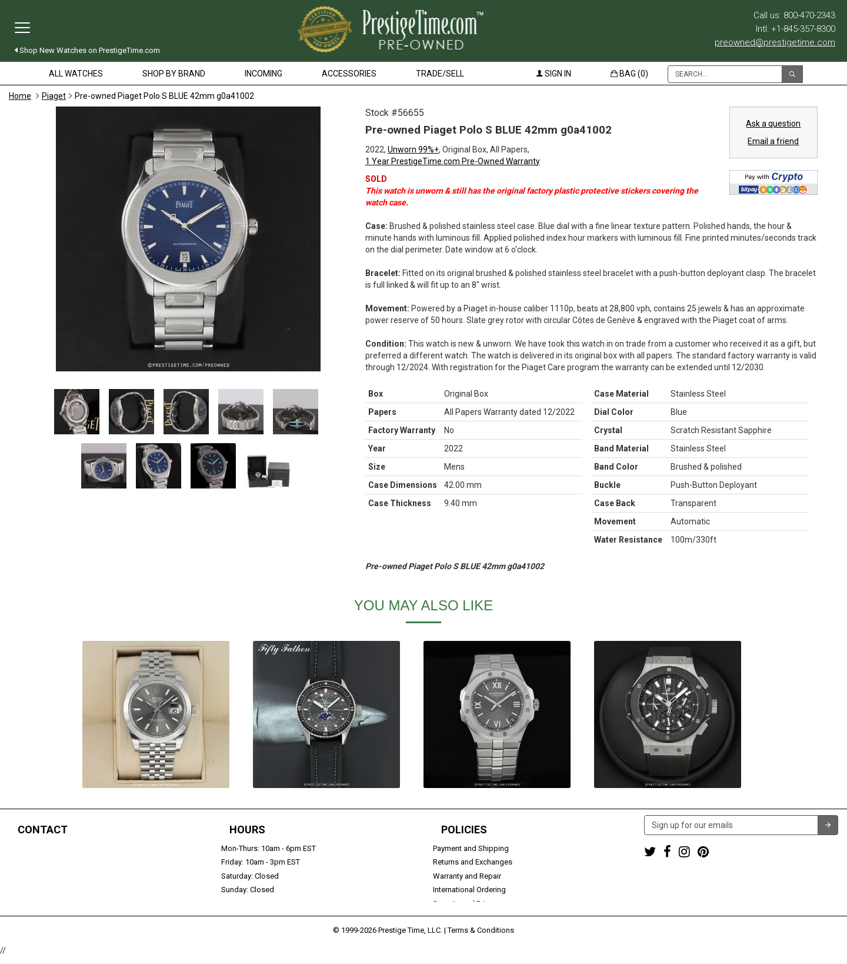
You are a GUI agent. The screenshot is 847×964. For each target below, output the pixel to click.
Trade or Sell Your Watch (50, 889)
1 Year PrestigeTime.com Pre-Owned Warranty (452, 161)
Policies (464, 830)
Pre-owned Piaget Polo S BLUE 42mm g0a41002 (164, 96)
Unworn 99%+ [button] (413, 149)
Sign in (553, 73)
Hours (247, 830)
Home (20, 96)
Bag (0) (629, 73)
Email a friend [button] (773, 141)
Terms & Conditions (481, 937)
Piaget (54, 96)
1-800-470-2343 (35, 848)
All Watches (76, 73)
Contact (43, 830)
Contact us (27, 903)
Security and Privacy (466, 903)
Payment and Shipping (471, 848)
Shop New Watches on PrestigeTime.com (87, 50)
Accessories (349, 73)
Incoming (263, 73)
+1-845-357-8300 (37, 861)
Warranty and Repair (467, 876)
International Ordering (469, 889)
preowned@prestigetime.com (775, 42)
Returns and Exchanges (472, 861)
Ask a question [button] (773, 123)
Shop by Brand (173, 73)
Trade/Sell (440, 73)
